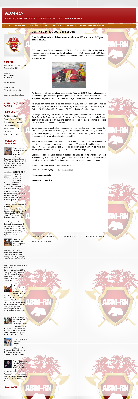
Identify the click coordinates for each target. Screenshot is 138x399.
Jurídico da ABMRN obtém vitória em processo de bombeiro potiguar (19, 244)
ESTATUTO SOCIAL (54, 25)
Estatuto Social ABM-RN (13, 119)
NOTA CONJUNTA (20, 339)
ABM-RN (14, 13)
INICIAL (7, 25)
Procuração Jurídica (11, 125)
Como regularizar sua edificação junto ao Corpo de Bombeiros (20, 151)
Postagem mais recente (43, 236)
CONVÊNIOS (35, 25)
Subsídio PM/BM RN (11, 128)
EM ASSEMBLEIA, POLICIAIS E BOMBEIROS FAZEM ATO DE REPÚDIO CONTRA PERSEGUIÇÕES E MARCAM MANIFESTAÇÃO (15, 292)
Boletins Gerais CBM (11, 134)
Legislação (7, 131)
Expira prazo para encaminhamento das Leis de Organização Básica (20, 321)
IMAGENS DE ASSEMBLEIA (92, 25)
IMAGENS (71, 25)
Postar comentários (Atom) (47, 241)
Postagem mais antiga (95, 236)
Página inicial (69, 236)
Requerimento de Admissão (13, 122)
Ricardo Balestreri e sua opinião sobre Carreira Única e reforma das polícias (20, 364)
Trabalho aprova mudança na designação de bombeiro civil (14, 223)
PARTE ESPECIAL (11, 116)
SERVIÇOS (20, 25)
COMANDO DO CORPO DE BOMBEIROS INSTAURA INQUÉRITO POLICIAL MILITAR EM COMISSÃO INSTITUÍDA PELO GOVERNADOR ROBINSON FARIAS (14, 180)
